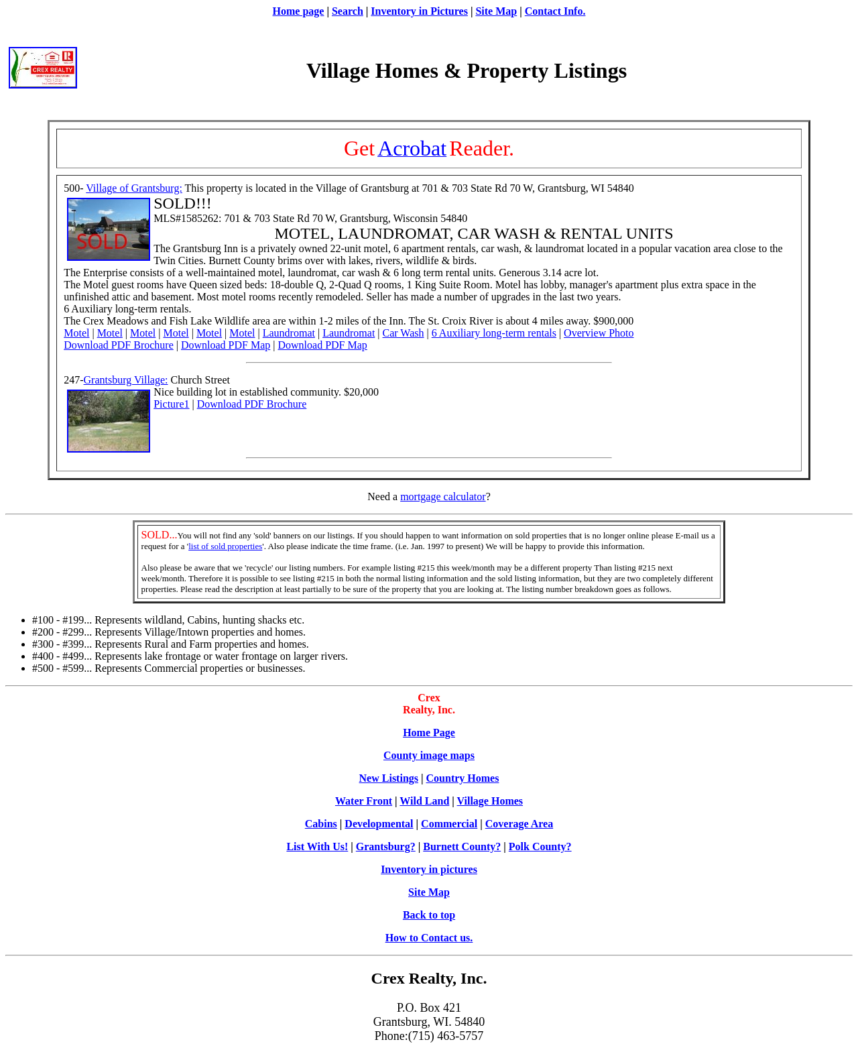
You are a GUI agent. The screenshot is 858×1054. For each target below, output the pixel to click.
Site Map (496, 11)
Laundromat (289, 333)
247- (73, 380)
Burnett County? (462, 846)
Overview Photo (598, 333)
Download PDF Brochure (119, 345)
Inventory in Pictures (419, 11)
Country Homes (462, 778)
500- (75, 188)
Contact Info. (555, 11)
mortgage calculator (443, 496)
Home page (298, 11)
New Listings (388, 778)
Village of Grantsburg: (134, 188)
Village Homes (490, 801)
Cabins (321, 823)
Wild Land (424, 801)
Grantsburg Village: (126, 380)
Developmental (379, 823)
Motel (76, 333)
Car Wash (403, 333)
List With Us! (317, 846)
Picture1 (171, 404)
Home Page (429, 732)
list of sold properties (225, 546)
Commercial (449, 823)
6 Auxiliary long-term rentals (494, 333)
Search (347, 11)
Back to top (429, 915)
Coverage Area (519, 823)
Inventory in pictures (429, 869)
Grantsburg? (386, 846)
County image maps (429, 755)
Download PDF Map (225, 345)
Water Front (363, 801)
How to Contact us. (429, 937)
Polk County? (540, 846)
